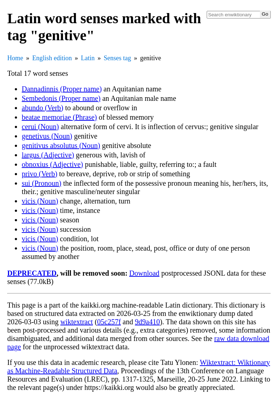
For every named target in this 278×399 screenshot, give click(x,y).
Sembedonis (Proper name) (61, 98)
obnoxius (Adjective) (52, 164)
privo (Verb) (39, 174)
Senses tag (117, 58)
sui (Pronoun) (41, 183)
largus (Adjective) (48, 155)
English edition (52, 58)
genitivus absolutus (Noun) (61, 145)
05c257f (109, 322)
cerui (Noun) (40, 127)
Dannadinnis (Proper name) (62, 89)
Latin (88, 58)
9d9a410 (147, 322)
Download (144, 273)
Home (15, 58)
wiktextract (76, 322)
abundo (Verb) (42, 108)
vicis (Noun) (40, 201)
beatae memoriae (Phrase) (59, 117)
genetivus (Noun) (47, 136)
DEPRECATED (31, 273)
